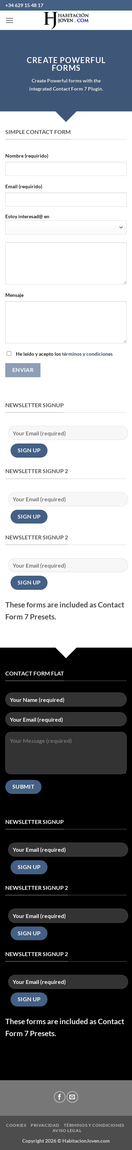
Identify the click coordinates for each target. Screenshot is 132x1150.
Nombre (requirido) (26, 156)
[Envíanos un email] (72, 1097)
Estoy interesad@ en (66, 223)
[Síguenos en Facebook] (59, 1097)
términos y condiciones (87, 354)
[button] (9, 20)
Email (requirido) (23, 186)
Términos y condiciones (94, 1125)
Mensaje (14, 295)
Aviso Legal (67, 1130)
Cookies (16, 1125)
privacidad (45, 1125)
